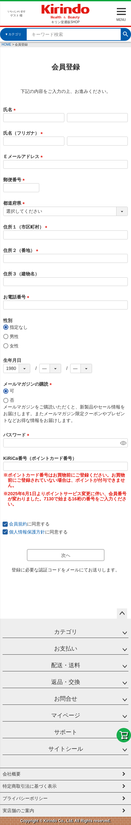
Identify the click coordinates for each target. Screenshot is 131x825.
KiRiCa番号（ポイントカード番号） (40, 458)
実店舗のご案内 (18, 810)
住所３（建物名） (21, 273)
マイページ (65, 715)
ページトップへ (122, 613)
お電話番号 (17, 297)
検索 (125, 33)
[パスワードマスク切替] (122, 443)
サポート (65, 732)
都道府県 (15, 203)
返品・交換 (65, 682)
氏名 (10, 109)
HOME (6, 44)
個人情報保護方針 (27, 531)
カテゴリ (65, 632)
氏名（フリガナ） (24, 133)
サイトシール (65, 749)
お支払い (65, 648)
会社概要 (12, 773)
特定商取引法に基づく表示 (30, 786)
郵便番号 (15, 179)
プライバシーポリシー (25, 798)
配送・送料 (65, 665)
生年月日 (12, 360)
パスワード (17, 434)
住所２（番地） (22, 250)
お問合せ (65, 698)
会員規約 (18, 523)
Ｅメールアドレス (24, 156)
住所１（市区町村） (26, 226)
